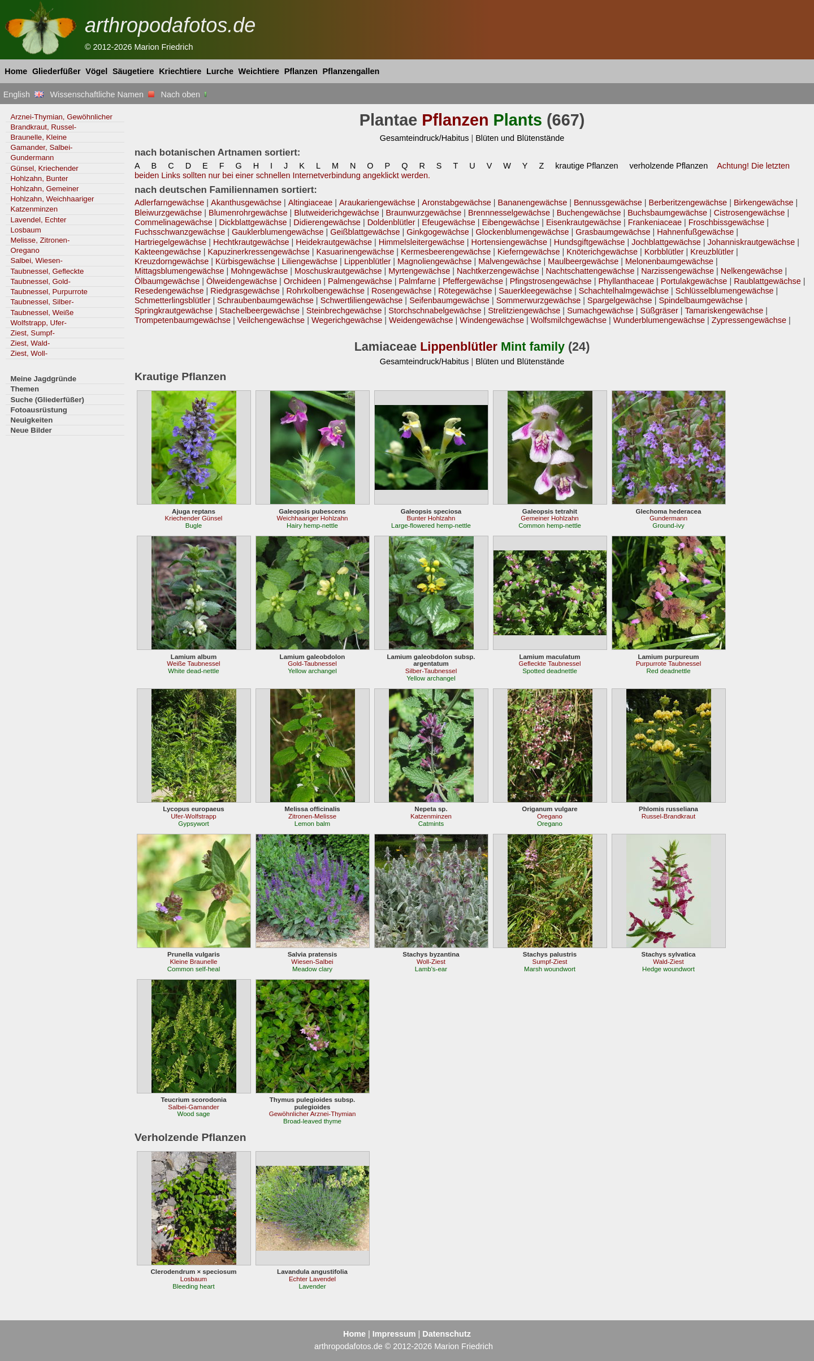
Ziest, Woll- (28, 353)
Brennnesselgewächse (509, 212)
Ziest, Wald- (30, 343)
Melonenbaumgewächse (669, 261)
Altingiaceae (310, 202)
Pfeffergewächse (473, 281)
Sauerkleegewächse (535, 290)
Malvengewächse (509, 261)
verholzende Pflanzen (669, 165)
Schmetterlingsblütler (173, 300)
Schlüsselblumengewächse (725, 290)
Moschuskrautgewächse (338, 270)
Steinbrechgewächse (344, 310)
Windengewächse (492, 320)
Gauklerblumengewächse (278, 231)
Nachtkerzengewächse (498, 270)
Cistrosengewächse (749, 212)
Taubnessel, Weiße (41, 312)
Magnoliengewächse (434, 261)
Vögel (96, 71)
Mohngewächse (259, 270)
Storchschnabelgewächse (434, 310)
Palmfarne (417, 281)
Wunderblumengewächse (659, 320)
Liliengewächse (310, 261)
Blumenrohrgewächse (248, 212)
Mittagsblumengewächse (179, 270)
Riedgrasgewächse (245, 290)
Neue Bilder (30, 430)
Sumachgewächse (600, 310)
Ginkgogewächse (437, 231)
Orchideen (302, 281)
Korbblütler (664, 251)
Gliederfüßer (56, 71)
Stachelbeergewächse (259, 310)
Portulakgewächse (694, 281)
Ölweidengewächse (241, 281)
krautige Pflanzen (586, 165)
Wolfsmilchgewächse (569, 320)
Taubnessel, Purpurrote (49, 291)
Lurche (219, 71)
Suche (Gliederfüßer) (47, 399)
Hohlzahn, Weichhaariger (52, 199)
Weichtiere (259, 71)
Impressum (394, 1333)
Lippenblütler (367, 261)
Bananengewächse (533, 202)
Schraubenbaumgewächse (265, 300)
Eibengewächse (511, 222)
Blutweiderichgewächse (336, 212)
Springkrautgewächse (174, 310)
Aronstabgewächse (456, 202)
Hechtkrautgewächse (251, 242)
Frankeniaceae (655, 222)
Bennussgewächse (608, 202)
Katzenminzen (34, 209)
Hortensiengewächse (509, 242)
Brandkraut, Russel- (43, 127)
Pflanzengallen (351, 71)
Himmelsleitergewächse (422, 242)
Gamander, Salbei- (41, 147)
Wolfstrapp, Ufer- (38, 322)
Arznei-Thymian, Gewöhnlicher (61, 117)
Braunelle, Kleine (38, 137)
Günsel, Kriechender (44, 168)
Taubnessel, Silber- (41, 302)
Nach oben (185, 94)
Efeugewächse (448, 222)
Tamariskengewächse (724, 310)
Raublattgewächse (767, 281)
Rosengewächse (401, 290)
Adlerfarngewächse (169, 202)
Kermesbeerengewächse (446, 251)
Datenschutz (446, 1333)
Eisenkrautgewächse (583, 222)
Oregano (24, 250)
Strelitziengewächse (524, 310)
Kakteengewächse (168, 251)
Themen (24, 389)
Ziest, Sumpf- (32, 333)
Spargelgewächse (619, 300)
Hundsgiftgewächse (589, 242)
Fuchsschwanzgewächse (180, 231)
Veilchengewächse (271, 320)
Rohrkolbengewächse (326, 290)
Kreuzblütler (712, 251)
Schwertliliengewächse (362, 300)
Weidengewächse (421, 320)
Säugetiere (133, 71)
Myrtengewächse (419, 270)
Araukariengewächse (377, 202)
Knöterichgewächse (602, 251)
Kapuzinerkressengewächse (258, 251)
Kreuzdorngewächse (172, 261)
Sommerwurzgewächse (538, 300)
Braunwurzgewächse (423, 212)
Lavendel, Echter (38, 220)
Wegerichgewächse (346, 320)
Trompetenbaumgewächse (183, 320)
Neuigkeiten (31, 420)
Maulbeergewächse (583, 261)
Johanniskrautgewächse (751, 242)
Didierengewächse (327, 222)
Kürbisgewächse (245, 261)
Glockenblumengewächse (522, 231)
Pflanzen (301, 71)
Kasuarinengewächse (355, 251)
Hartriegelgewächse (170, 242)
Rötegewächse (465, 290)
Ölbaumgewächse (167, 281)
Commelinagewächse (174, 222)
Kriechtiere (180, 71)
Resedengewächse (169, 290)
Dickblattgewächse (253, 222)
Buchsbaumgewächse (667, 212)
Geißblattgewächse (365, 231)
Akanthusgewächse (246, 202)
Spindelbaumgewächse (701, 300)
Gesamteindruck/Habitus (424, 138)
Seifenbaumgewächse (449, 300)
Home (16, 71)
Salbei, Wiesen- (36, 260)
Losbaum (25, 230)
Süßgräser (659, 310)
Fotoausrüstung (38, 410)
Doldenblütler (391, 222)
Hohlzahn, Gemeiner (44, 188)
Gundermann (32, 157)
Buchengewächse (589, 212)
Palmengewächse (360, 281)
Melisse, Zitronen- (40, 240)
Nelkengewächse (752, 270)
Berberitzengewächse (688, 202)
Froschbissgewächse (727, 222)
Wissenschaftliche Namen (102, 94)
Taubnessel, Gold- (40, 281)
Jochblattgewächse (666, 242)
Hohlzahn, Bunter (39, 178)
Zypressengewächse (749, 320)
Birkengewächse (764, 202)
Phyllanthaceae (626, 281)
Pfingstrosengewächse (551, 281)
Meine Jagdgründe (43, 378)
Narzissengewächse (677, 270)
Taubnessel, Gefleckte (47, 271)
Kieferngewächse (528, 251)
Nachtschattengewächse (589, 270)
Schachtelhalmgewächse (624, 290)
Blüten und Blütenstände (519, 138)
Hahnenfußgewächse (695, 231)
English (23, 94)
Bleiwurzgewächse (168, 212)
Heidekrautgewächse (334, 242)
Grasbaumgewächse (612, 231)
